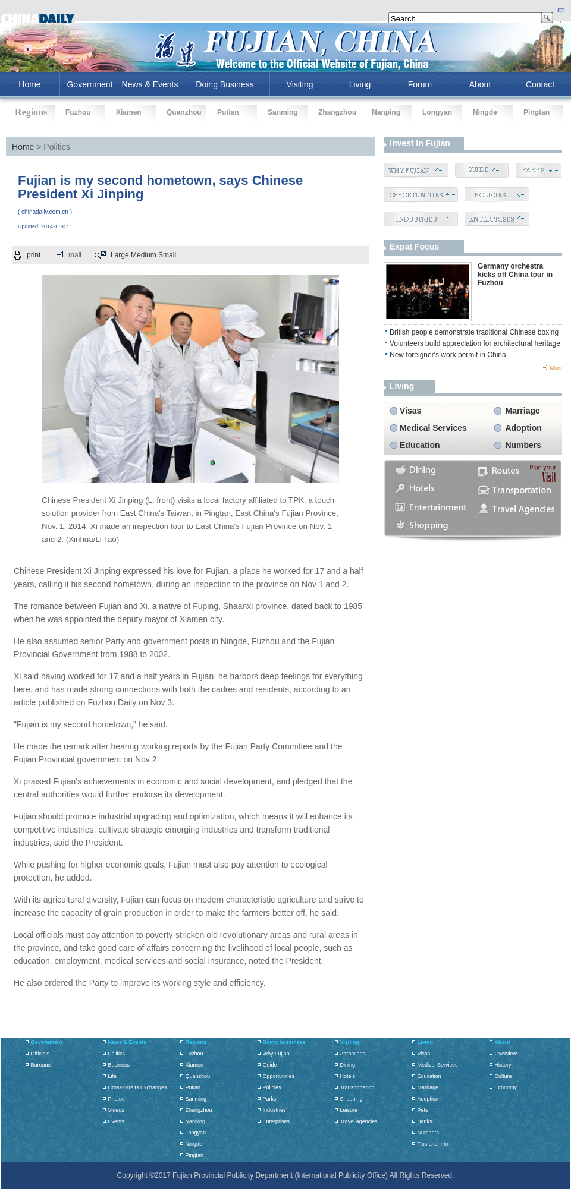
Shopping (351, 1099)
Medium (143, 255)
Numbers (523, 445)
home (29, 84)
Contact (540, 84)
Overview (506, 1054)
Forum (420, 84)
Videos (116, 1110)
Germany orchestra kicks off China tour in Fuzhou (515, 274)
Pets (423, 1110)
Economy (506, 1087)
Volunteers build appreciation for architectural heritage (475, 343)
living (402, 386)
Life (112, 1076)
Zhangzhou (337, 112)
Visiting (300, 84)
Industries (274, 1110)
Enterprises (276, 1121)
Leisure (349, 1110)
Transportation (357, 1087)
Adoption (523, 428)
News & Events (150, 84)
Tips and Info (433, 1144)
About (480, 84)
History (503, 1065)
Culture (503, 1076)
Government (89, 84)
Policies (272, 1087)
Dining (348, 1065)
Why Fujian (276, 1054)
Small (167, 255)
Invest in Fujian (420, 143)
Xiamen (129, 112)
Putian (228, 112)
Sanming (283, 112)
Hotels (348, 1076)
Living (360, 84)
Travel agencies (359, 1121)
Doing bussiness (284, 1042)
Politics (117, 1054)
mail (74, 255)
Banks (425, 1121)
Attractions (353, 1054)
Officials (40, 1054)
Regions (196, 1042)
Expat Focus (414, 246)
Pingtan (536, 112)
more (556, 368)
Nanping (386, 112)
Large (120, 255)
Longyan (437, 112)
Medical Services (433, 428)
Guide (270, 1065)
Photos (116, 1099)
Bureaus (41, 1065)
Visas (410, 410)
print (33, 255)
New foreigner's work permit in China (448, 355)
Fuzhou (78, 112)
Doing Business (224, 84)
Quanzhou (184, 112)
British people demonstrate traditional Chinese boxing (474, 332)
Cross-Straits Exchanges (137, 1087)
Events (116, 1121)
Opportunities (279, 1076)
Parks (270, 1099)
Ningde (485, 112)
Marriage (522, 410)
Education (420, 445)
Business (119, 1065)
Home (23, 147)
